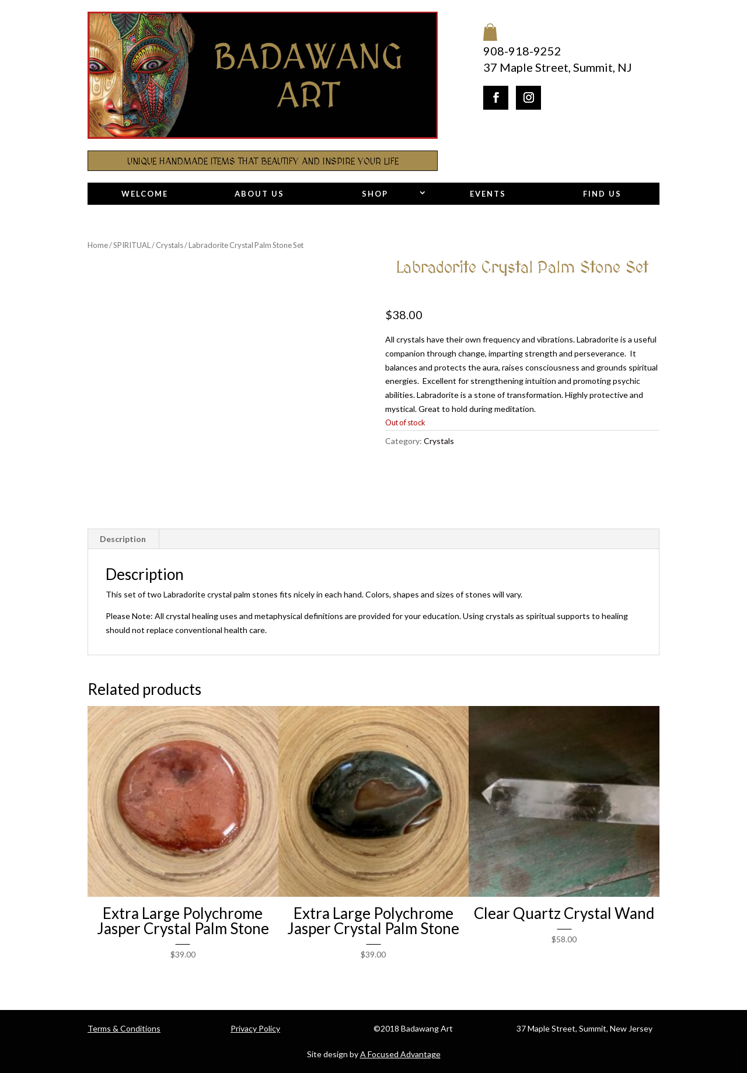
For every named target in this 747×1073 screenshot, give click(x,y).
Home (98, 245)
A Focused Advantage (400, 1054)
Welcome (144, 193)
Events (488, 193)
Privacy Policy (255, 1028)
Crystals (169, 245)
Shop (375, 193)
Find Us (602, 193)
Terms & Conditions (124, 1028)
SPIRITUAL (132, 245)
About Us (259, 193)
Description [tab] (123, 539)
